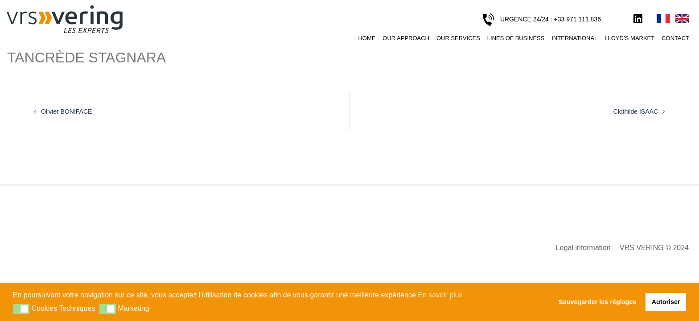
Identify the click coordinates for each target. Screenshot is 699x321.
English (682, 19)
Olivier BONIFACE (66, 111)
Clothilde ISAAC (635, 111)
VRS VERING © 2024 (654, 247)
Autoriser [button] (666, 301)
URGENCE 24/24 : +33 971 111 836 (550, 19)
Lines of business (516, 38)
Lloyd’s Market (629, 38)
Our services (458, 38)
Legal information (583, 247)
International (574, 38)
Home (366, 38)
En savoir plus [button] (440, 295)
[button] (21, 309)
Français (663, 19)
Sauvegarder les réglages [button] (597, 301)
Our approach (405, 38)
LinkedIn (637, 19)
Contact (675, 38)
